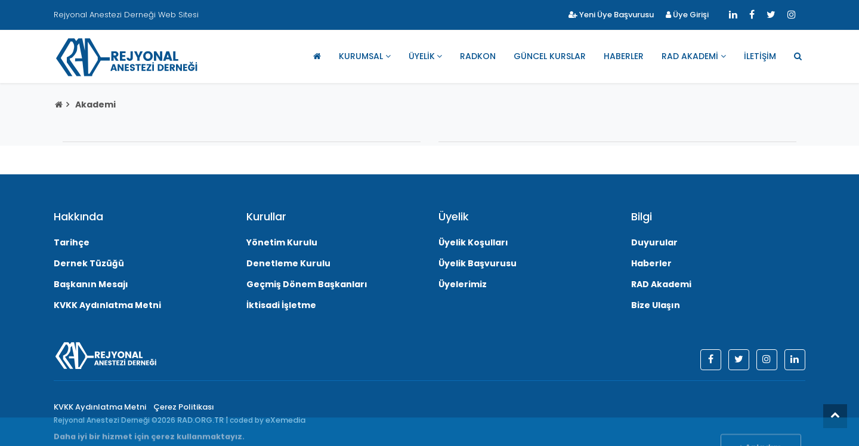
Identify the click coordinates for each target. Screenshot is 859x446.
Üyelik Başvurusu (477, 263)
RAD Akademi (690, 56)
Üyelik (422, 56)
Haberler (624, 56)
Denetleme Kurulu (288, 263)
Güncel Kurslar (550, 56)
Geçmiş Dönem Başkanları (306, 284)
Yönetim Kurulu (281, 242)
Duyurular (654, 242)
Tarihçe (71, 242)
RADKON (478, 56)
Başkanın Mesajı (91, 284)
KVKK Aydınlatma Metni (107, 305)
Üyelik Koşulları (473, 242)
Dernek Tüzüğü (89, 263)
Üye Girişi (687, 14)
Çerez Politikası (183, 407)
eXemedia (285, 420)
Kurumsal (361, 56)
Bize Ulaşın (655, 305)
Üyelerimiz (462, 284)
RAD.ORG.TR (200, 420)
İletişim (760, 56)
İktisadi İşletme (281, 305)
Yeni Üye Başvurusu (611, 14)
